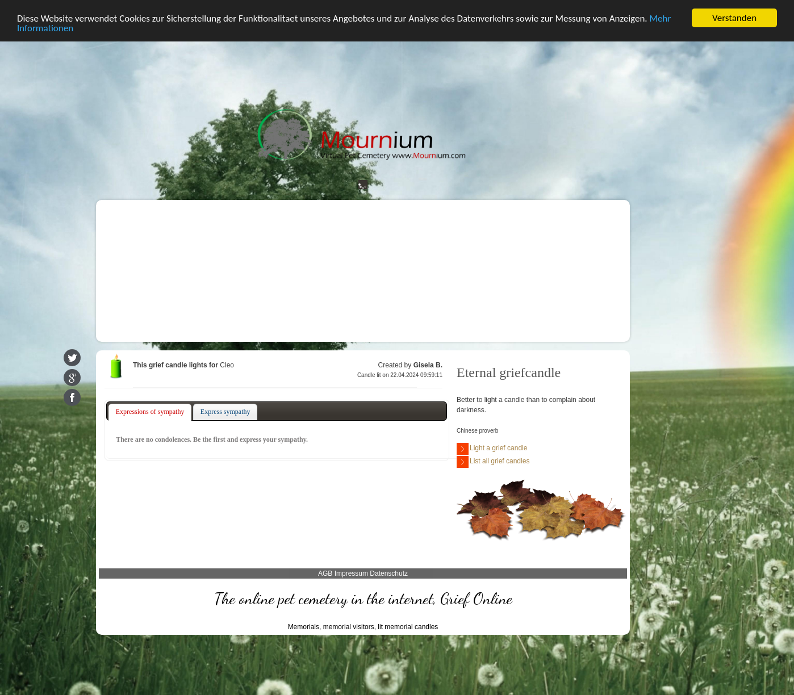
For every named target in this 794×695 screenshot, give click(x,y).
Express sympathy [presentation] (225, 412)
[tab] (150, 412)
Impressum (351, 573)
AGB (325, 573)
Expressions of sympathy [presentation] (150, 412)
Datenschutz (389, 573)
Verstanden (734, 18)
